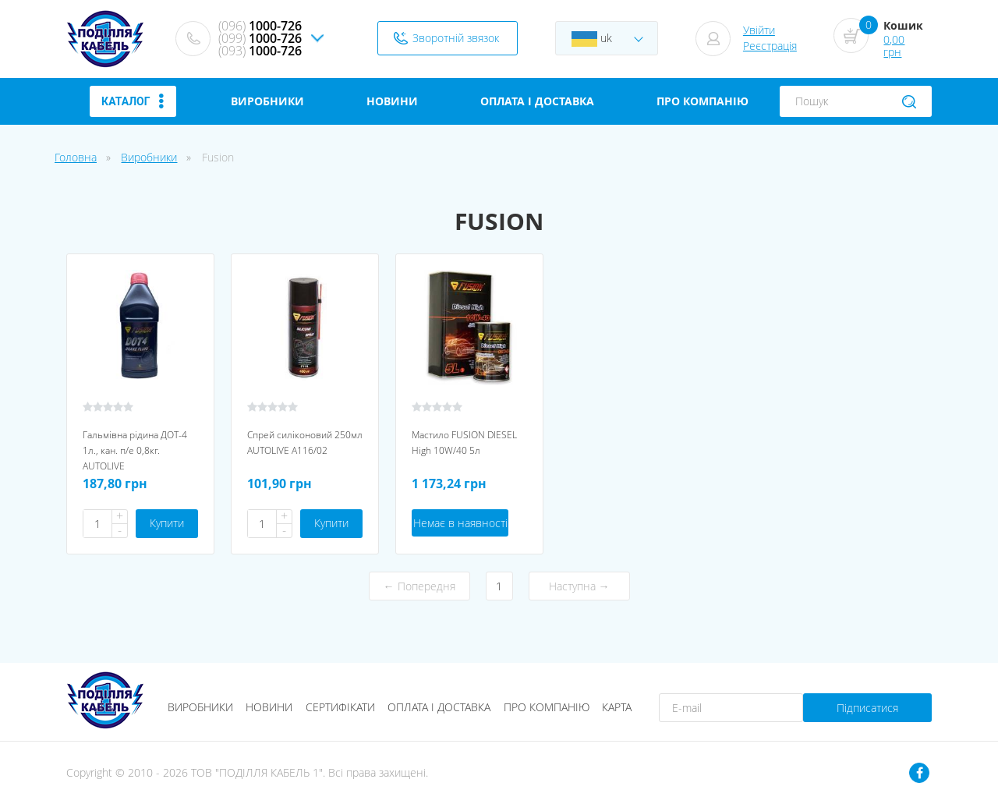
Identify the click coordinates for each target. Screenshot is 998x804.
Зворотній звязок (455, 37)
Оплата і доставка (439, 707)
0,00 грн (893, 46)
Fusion (218, 157)
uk (592, 38)
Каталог (132, 101)
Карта (617, 707)
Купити (167, 522)
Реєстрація (770, 45)
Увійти (759, 30)
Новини (269, 707)
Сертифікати (340, 707)
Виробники (149, 157)
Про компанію (546, 707)
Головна (76, 157)
